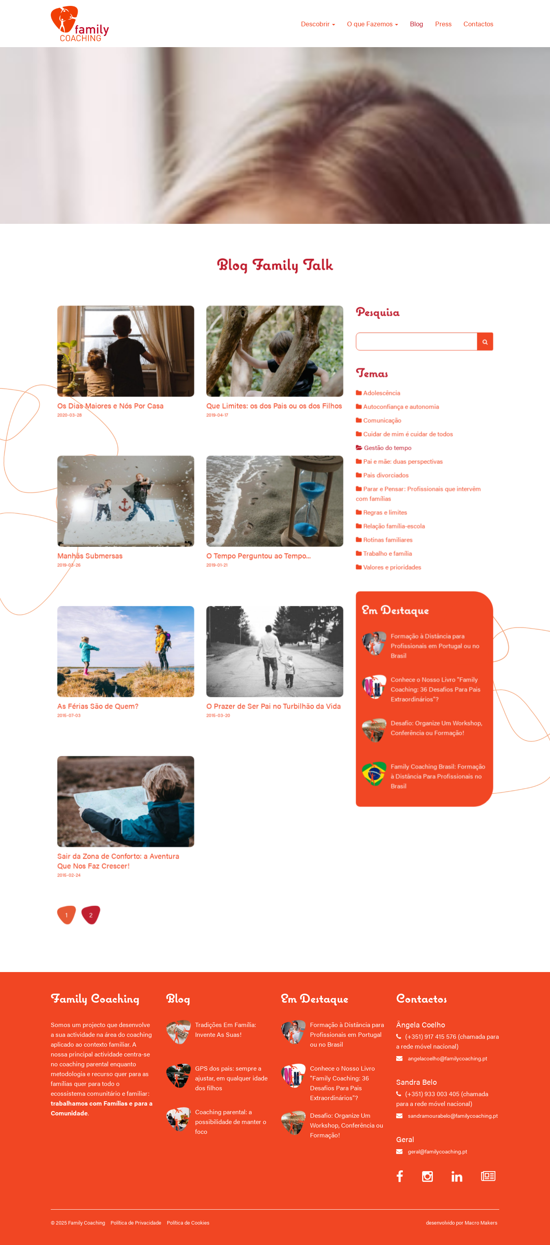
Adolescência (388, 455)
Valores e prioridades (396, 589)
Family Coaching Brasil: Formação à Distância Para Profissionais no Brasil (435, 752)
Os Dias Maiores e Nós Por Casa (133, 490)
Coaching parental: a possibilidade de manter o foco (230, 1121)
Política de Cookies (188, 1222)
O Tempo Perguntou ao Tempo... (248, 606)
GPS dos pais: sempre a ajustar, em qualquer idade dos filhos (231, 1078)
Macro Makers (481, 1222)
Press (443, 23)
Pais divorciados (391, 518)
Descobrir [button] (318, 23)
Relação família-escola (398, 558)
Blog (416, 23)
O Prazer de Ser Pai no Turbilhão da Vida (257, 723)
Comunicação (389, 476)
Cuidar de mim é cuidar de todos (409, 487)
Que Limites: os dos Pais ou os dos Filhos (257, 490)
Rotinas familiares (393, 568)
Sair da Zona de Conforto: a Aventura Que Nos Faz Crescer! (138, 842)
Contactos (478, 23)
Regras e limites (391, 547)
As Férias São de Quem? (126, 723)
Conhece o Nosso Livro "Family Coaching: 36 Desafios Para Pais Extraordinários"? (433, 685)
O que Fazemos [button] (372, 23)
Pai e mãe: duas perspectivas (405, 508)
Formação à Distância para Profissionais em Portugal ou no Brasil (433, 651)
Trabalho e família (393, 579)
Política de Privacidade (136, 1222)
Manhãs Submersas (121, 606)
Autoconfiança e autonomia (403, 465)
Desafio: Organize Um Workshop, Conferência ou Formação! (434, 714)
